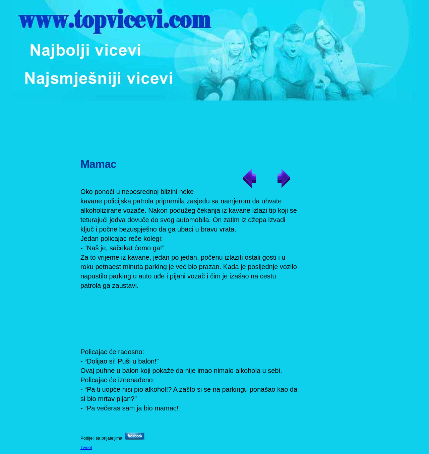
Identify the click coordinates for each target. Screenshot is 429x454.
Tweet (86, 447)
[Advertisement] (215, 126)
